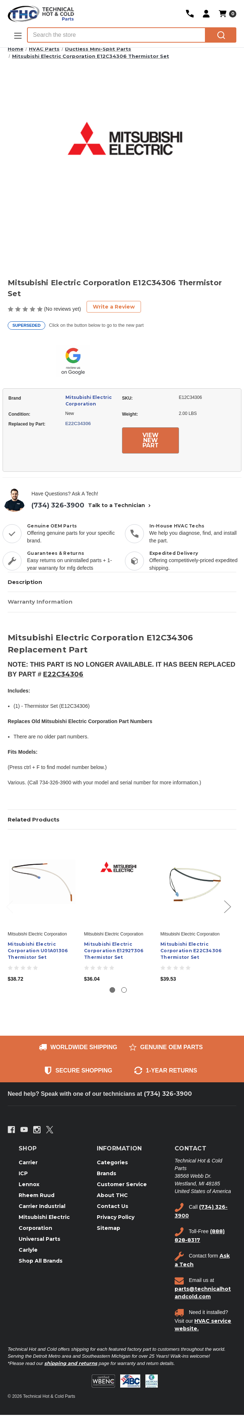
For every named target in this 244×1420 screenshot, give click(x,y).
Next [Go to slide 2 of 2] (227, 906)
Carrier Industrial (42, 1206)
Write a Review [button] (114, 306)
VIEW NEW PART (150, 440)
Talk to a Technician (120, 505)
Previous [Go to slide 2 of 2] (9, 906)
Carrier (28, 1162)
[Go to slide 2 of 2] (124, 990)
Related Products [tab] (34, 819)
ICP (23, 1173)
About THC (112, 1195)
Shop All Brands (40, 1261)
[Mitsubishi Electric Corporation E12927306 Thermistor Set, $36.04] (118, 882)
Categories (112, 1162)
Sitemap (108, 1228)
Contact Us (112, 1206)
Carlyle (28, 1250)
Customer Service (122, 1184)
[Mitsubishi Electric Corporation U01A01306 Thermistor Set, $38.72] (42, 882)
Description (25, 581)
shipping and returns (70, 1363)
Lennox (29, 1184)
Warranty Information (40, 601)
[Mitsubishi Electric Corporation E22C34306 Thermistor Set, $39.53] (194, 882)
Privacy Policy (115, 1217)
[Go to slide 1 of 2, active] (112, 990)
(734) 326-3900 (57, 505)
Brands (106, 1173)
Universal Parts (39, 1239)
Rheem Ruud (36, 1195)
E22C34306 (63, 674)
